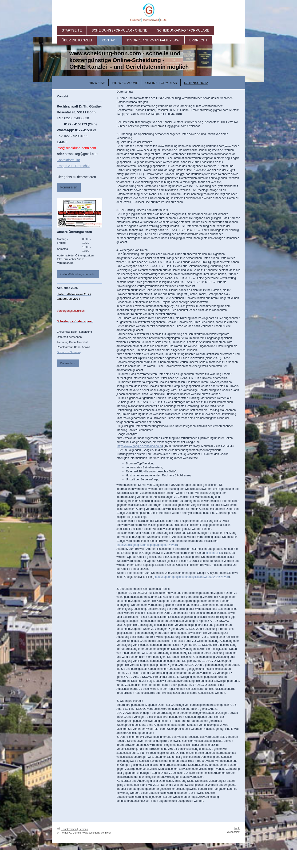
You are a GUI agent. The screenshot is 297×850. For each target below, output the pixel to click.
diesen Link (213, 553)
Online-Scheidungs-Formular (77, 273)
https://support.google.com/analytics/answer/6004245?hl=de (191, 577)
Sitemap (83, 829)
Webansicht (233, 831)
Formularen (68, 187)
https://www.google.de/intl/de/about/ (139, 446)
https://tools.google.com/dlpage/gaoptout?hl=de (147, 545)
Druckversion (67, 829)
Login (237, 828)
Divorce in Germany (69, 352)
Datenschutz (68, 363)
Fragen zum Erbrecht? (73, 166)
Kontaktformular (68, 160)
